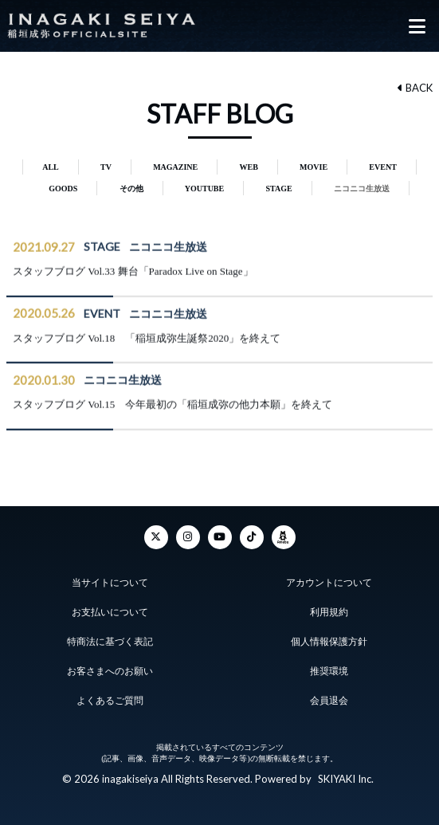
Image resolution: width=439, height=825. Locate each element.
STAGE (278, 188)
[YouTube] (220, 537)
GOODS (63, 188)
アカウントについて (329, 582)
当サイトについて (110, 582)
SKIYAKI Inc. (346, 778)
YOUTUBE (204, 188)
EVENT (382, 167)
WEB (249, 167)
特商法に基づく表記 (110, 641)
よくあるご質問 (109, 700)
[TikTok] (252, 537)
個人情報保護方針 (329, 641)
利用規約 (329, 612)
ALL (50, 167)
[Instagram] (188, 537)
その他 (131, 188)
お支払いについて (110, 612)
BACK (415, 87)
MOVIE (313, 167)
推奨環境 (329, 671)
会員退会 (329, 700)
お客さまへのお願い (110, 671)
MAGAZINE (175, 167)
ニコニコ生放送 (362, 188)
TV (106, 167)
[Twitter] (156, 537)
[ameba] (284, 537)
